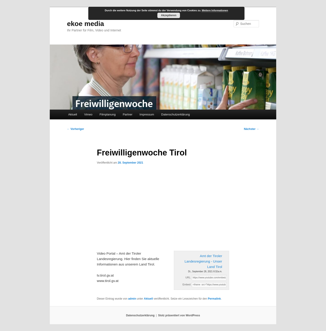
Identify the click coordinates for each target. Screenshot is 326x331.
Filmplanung (108, 114)
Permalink (214, 298)
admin (132, 298)
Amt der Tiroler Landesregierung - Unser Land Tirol (203, 261)
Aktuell (72, 114)
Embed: (186, 284)
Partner (127, 114)
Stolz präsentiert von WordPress (179, 315)
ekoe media (85, 23)
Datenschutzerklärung (175, 114)
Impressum (146, 114)
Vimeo (88, 114)
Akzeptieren (168, 15)
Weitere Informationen (215, 10)
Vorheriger (75, 129)
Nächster (251, 129)
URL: (188, 277)
